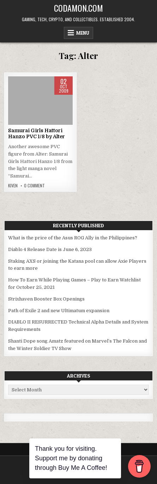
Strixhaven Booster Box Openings (46, 299)
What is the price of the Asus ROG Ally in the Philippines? (72, 237)
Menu (82, 33)
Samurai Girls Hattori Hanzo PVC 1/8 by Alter (36, 133)
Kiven (13, 185)
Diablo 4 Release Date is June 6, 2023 (50, 249)
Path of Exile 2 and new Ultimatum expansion (58, 310)
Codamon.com (78, 7)
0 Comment (34, 185)
